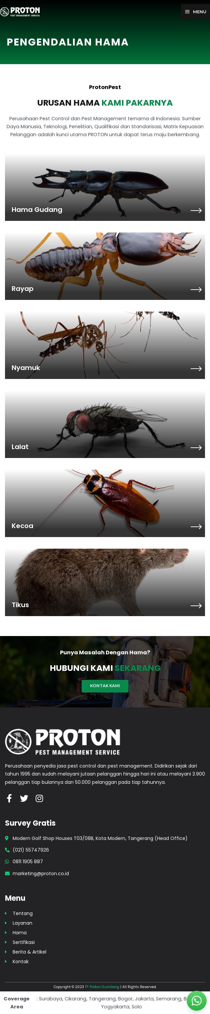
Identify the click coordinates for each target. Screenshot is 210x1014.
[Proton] (20, 11)
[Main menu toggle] (195, 11)
